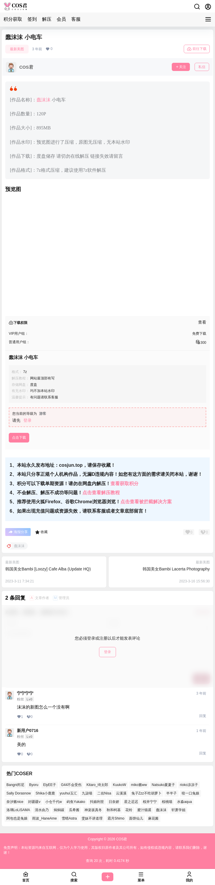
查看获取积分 (124, 483)
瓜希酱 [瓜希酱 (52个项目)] (74, 810)
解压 (46, 19)
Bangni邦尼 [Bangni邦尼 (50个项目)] (15, 785)
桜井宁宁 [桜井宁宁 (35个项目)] (150, 802)
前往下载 (197, 49)
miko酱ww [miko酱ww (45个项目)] (139, 785)
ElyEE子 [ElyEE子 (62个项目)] (49, 785)
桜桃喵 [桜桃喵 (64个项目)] (167, 802)
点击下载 (19, 437)
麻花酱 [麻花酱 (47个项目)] (153, 818)
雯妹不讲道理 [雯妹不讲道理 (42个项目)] (92, 818)
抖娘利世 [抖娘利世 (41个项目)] (97, 802)
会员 (61, 19)
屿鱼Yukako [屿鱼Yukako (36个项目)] (76, 802)
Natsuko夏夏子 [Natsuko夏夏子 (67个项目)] (163, 785)
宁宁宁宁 (25, 693)
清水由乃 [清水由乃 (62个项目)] (42, 810)
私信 (201, 67)
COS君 (121, 839)
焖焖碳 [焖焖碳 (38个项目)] (59, 810)
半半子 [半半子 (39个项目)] (171, 793)
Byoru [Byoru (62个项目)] (33, 785)
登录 (27, 420)
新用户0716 (27, 730)
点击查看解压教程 (101, 492)
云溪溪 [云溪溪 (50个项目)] (121, 793)
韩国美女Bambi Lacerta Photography (176, 569)
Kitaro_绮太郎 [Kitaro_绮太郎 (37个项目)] (97, 785)
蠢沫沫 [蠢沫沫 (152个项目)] (161, 810)
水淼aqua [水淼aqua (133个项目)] (184, 802)
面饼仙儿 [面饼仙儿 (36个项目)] (136, 818)
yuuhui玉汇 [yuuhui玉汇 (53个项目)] (68, 793)
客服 (76, 19)
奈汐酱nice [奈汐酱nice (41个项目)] (14, 802)
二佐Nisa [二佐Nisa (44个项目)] (104, 793)
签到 (32, 19)
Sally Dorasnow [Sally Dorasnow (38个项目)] (18, 793)
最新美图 (17, 49)
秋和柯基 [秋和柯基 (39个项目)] (114, 810)
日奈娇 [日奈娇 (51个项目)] (114, 802)
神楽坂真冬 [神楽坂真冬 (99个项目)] (93, 810)
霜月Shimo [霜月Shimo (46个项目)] (116, 818)
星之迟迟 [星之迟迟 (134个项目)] (131, 802)
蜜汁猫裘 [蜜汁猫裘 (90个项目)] (144, 810)
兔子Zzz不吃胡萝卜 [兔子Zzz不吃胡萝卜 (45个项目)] (146, 793)
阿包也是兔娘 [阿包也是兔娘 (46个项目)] (16, 818)
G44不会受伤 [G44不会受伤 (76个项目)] (71, 785)
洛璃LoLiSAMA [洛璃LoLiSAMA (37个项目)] (18, 810)
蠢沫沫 (44, 99)
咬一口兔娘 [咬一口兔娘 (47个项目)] (190, 793)
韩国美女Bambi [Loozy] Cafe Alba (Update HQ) (48, 569)
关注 (181, 67)
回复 (202, 716)
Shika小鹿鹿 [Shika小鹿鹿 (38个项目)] (45, 793)
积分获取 (13, 19)
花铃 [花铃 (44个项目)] (128, 810)
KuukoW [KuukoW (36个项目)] (119, 785)
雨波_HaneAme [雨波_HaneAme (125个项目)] (44, 818)
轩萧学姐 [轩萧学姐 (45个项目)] (178, 810)
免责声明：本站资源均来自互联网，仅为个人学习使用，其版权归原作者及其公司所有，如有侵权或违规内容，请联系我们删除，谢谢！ (105, 850)
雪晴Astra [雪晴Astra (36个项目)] (69, 818)
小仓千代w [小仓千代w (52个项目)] (53, 802)
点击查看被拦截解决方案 (146, 501)
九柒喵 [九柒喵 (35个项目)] (87, 793)
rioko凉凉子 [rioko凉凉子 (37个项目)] (189, 785)
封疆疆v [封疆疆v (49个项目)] (34, 802)
